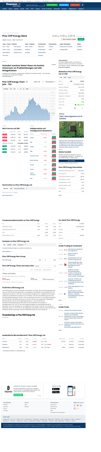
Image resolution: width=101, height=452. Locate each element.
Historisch (5, 55)
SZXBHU (26, 149)
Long (54, 137)
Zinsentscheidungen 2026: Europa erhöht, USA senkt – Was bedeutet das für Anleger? (75, 264)
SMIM (18, 419)
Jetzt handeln (71, 161)
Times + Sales (6, 49)
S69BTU (26, 152)
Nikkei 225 (51, 419)
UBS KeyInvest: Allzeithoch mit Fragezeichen (75, 249)
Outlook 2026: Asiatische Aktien (73, 310)
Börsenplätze (6, 52)
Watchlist (79, 49)
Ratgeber (81, 9)
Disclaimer (53, 408)
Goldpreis (67, 419)
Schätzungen (41, 49)
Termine (51, 46)
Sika (31, 178)
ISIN (14, 40)
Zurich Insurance (32, 173)
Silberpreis (19, 421)
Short (53, 138)
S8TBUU (26, 137)
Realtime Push (18, 52)
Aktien (5, 9)
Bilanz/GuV (41, 46)
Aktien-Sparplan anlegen (69, 39)
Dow (19, 1)
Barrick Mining (34, 160)
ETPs (32, 9)
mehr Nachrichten (7, 195)
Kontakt (5, 404)
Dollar (70, 1)
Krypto (38, 9)
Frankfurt (4, 344)
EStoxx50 (44, 1)
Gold (53, 1)
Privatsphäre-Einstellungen (57, 412)
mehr (69, 77)
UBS (31, 142)
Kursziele (27, 52)
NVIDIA (32, 146)
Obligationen (72, 9)
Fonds (22, 9)
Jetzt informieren (7, 76)
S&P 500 (57, 419)
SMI (3, 1)
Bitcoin (61, 1)
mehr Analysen (7, 251)
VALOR (4, 40)
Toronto (4, 341)
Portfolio (79, 46)
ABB (31, 151)
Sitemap (5, 410)
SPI (11, 1)
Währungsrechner (59, 421)
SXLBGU (26, 140)
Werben (27, 406)
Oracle (32, 169)
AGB (51, 410)
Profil (50, 49)
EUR (65, 77)
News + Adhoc (29, 46)
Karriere (5, 406)
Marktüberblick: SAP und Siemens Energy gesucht (75, 258)
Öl (78, 1)
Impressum (53, 404)
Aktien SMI (6, 419)
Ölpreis (68, 421)
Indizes (16, 9)
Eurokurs (12, 421)
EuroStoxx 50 (28, 419)
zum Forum (5, 317)
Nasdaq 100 (43, 419)
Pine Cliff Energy (6, 260)
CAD (61, 77)
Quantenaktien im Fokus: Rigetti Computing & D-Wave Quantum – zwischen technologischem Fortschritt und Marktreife (76, 294)
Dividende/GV (42, 52)
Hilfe (26, 404)
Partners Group (34, 156)
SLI (14, 419)
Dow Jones (36, 419)
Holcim (32, 165)
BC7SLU (26, 134)
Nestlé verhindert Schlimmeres (73, 254)
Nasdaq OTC (5, 347)
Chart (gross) (17, 46)
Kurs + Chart (6, 46)
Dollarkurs (6, 421)
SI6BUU (26, 146)
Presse (5, 408)
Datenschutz (53, 406)
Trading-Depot (64, 49)
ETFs (27, 9)
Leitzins (73, 421)
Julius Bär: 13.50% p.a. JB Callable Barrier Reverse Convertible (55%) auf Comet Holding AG (76, 281)
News (10, 9)
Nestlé (32, 137)
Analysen (27, 49)
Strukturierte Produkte (66, 46)
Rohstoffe (57, 9)
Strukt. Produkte (47, 9)
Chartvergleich (18, 49)
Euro (35, 1)
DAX (27, 1)
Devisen (64, 9)
